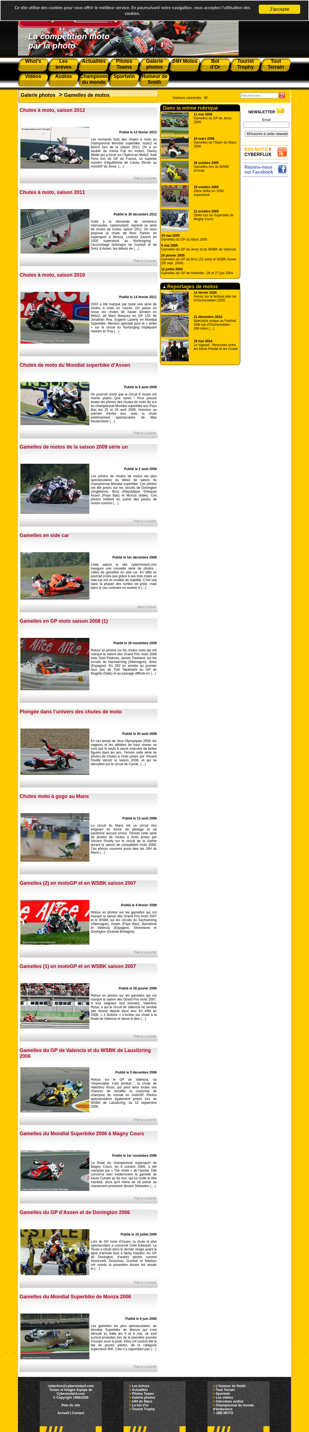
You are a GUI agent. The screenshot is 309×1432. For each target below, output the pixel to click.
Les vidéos (224, 1397)
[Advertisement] (266, 261)
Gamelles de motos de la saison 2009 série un (74, 447)
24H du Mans (142, 1401)
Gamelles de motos (87, 95)
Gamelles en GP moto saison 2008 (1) (64, 621)
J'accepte (279, 9)
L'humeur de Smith (231, 1386)
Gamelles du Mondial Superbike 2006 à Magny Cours (82, 1133)
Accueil (63, 1413)
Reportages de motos (190, 286)
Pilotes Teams (143, 1394)
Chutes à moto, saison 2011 (52, 192)
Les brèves (140, 1386)
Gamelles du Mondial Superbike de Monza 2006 (75, 1296)
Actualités (140, 1390)
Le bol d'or (140, 1405)
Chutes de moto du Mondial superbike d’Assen (75, 365)
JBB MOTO (224, 1413)
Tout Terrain (225, 1390)
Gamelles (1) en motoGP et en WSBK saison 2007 (78, 966)
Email (266, 120)
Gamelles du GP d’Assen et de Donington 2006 (75, 1212)
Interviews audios (230, 1401)
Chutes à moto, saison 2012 (52, 110)
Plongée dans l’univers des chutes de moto (71, 711)
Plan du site (71, 1405)
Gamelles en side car (44, 535)
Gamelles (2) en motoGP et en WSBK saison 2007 (78, 883)
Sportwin (223, 1394)
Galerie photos (38, 95)
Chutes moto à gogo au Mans (54, 796)
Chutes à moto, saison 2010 (52, 275)
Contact (78, 1413)
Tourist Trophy (143, 1409)
